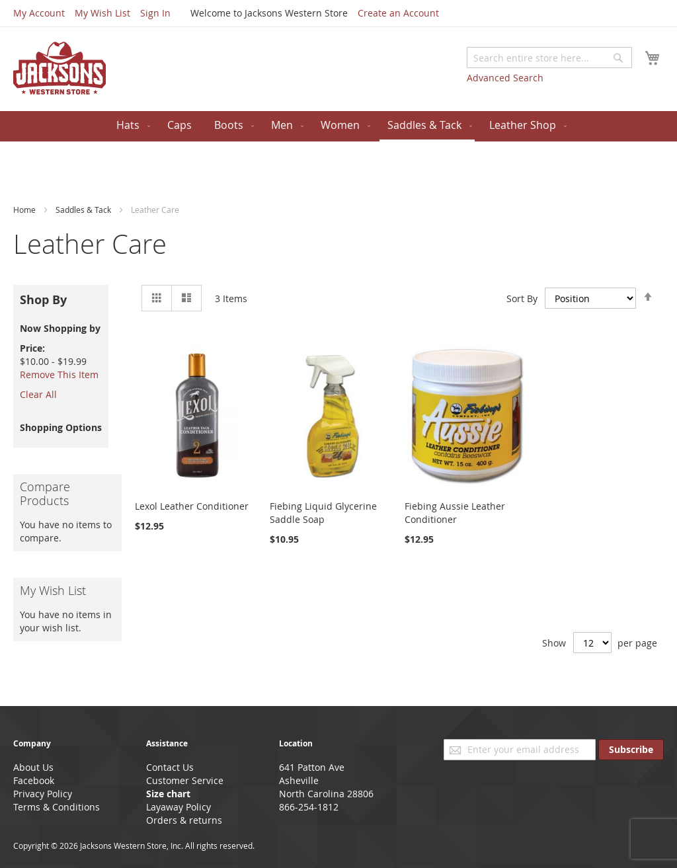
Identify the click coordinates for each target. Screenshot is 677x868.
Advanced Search (505, 77)
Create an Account (398, 13)
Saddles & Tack (84, 209)
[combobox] (549, 57)
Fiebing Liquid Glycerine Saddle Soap (323, 513)
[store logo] (59, 68)
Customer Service (184, 780)
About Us (33, 767)
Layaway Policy (178, 807)
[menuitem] (130, 125)
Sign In (155, 13)
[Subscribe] (631, 749)
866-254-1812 (308, 807)
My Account (39, 13)
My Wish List (102, 13)
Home (25, 209)
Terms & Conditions (56, 807)
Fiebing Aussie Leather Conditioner (455, 513)
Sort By (522, 298)
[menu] (338, 126)
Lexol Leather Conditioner (192, 506)
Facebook (33, 780)
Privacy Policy (42, 793)
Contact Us (170, 767)
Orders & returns (184, 820)
